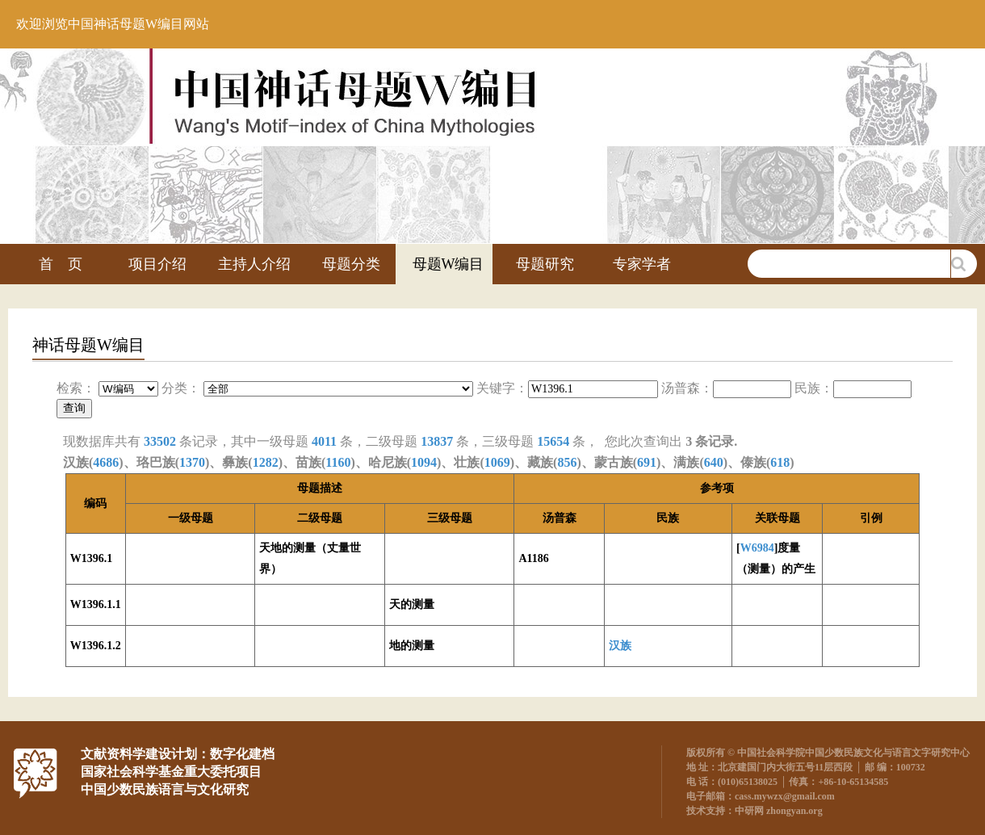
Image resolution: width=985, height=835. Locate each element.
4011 (324, 441)
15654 (553, 441)
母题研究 (545, 264)
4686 (106, 462)
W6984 (757, 548)
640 (713, 462)
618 (780, 462)
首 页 (60, 264)
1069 (497, 462)
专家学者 (642, 264)
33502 (160, 441)
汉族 (620, 646)
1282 (266, 462)
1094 (424, 462)
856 (566, 462)
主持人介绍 (254, 264)
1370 (192, 462)
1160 (337, 462)
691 (646, 462)
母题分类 (351, 264)
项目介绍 (157, 264)
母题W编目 (448, 264)
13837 (437, 441)
